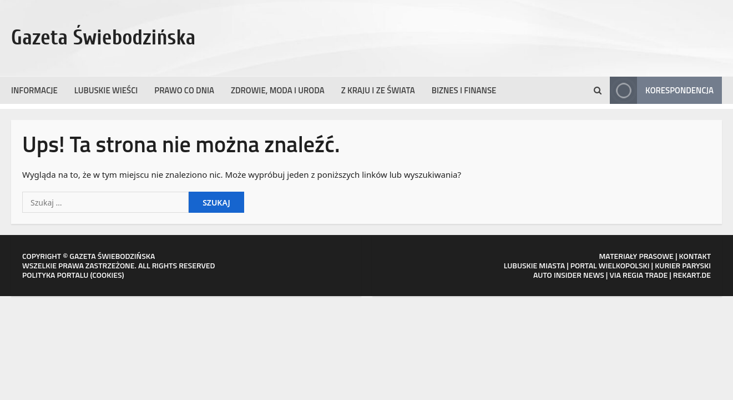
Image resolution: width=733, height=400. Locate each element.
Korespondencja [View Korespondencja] (662, 90)
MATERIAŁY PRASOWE (636, 256)
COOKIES (107, 275)
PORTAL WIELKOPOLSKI (610, 265)
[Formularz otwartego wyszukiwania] (597, 90)
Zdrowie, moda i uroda (278, 90)
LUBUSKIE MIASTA (534, 265)
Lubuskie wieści (106, 90)
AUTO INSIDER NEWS (568, 275)
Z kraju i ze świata (378, 90)
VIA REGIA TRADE (638, 275)
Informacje (34, 90)
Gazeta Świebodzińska (103, 38)
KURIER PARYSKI (683, 265)
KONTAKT (695, 256)
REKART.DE (692, 275)
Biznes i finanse (464, 90)
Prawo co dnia (184, 90)
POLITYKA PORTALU (55, 275)
